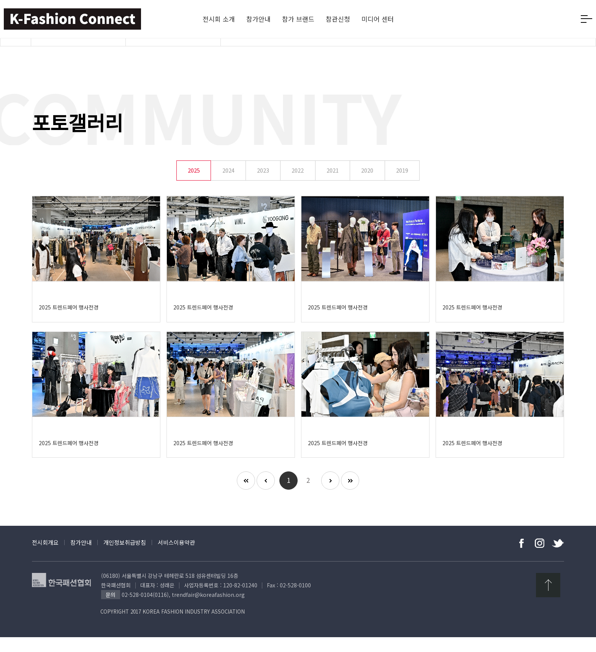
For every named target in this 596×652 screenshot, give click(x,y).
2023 (263, 185)
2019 (402, 185)
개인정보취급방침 (124, 557)
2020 (367, 185)
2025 (194, 185)
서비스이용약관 (176, 557)
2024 (228, 185)
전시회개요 (45, 557)
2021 (333, 185)
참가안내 (81, 557)
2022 (298, 185)
